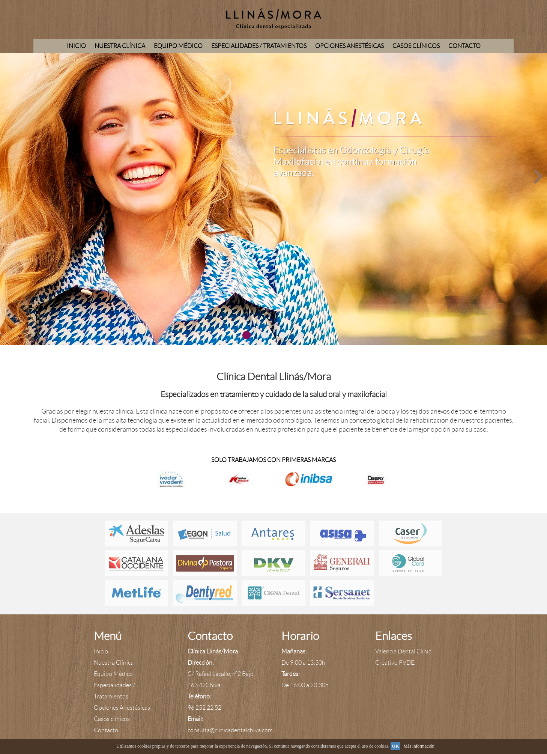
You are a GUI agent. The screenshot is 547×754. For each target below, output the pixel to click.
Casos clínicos (416, 46)
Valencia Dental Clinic (403, 651)
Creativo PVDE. (395, 662)
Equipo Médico (178, 46)
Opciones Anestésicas (349, 46)
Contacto (464, 46)
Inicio (76, 46)
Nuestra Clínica (120, 46)
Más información (418, 746)
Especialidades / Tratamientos (259, 46)
